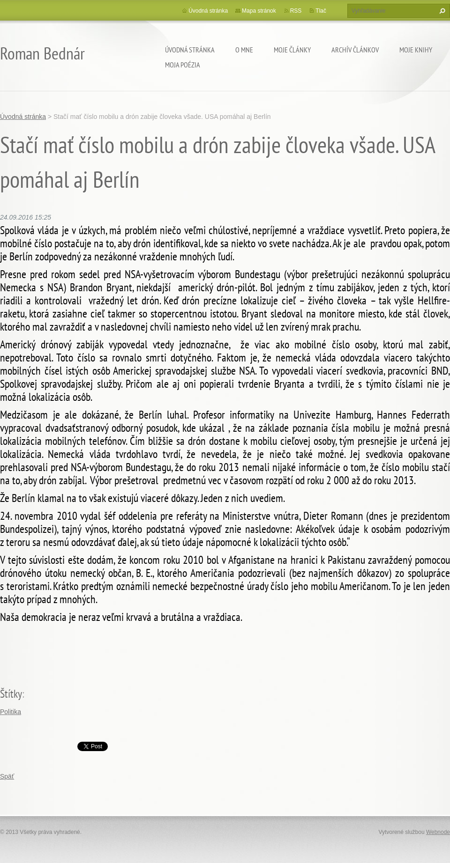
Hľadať (441, 11)
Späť (7, 776)
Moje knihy (415, 49)
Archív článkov (355, 49)
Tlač (320, 10)
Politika (10, 711)
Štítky (11, 693)
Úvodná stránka (190, 49)
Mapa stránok (259, 10)
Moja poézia (182, 64)
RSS (296, 10)
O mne (244, 49)
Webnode (438, 832)
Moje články (292, 49)
